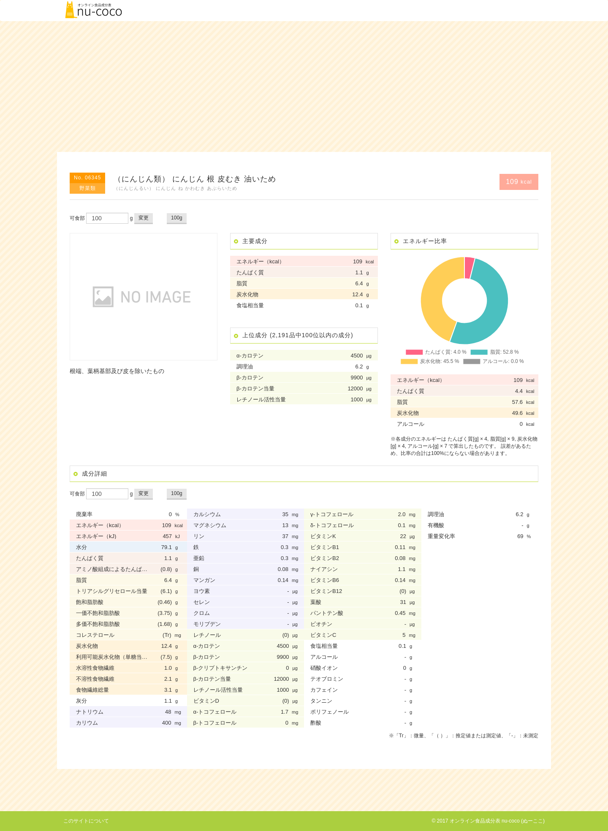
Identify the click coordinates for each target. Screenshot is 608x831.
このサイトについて (86, 821)
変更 (143, 218)
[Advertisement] (304, 86)
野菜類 (87, 188)
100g (176, 218)
